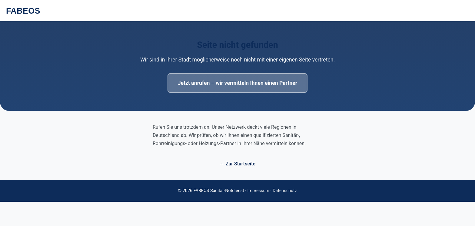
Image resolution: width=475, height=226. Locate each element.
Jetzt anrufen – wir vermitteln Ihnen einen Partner (237, 83)
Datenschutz (285, 190)
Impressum (258, 190)
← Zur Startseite (237, 164)
